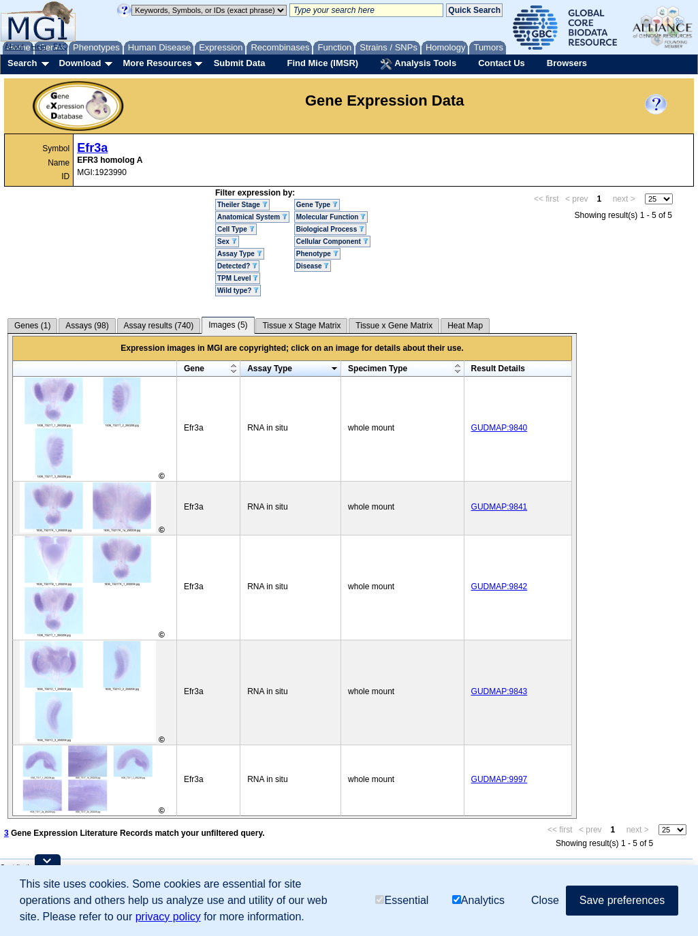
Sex (227, 241)
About (15, 46)
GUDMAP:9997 (499, 779)
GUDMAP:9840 (499, 428)
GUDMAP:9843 (499, 691)
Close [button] (545, 900)
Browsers (567, 63)
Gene (194, 368)
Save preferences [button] (622, 900)
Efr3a (92, 148)
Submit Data (240, 63)
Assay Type (239, 254)
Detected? (237, 266)
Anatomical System (252, 217)
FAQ (60, 46)
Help (38, 46)
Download (80, 63)
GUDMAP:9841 (499, 507)
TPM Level (237, 278)
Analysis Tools (418, 64)
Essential (401, 900)
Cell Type (236, 229)
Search (22, 63)
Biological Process (330, 229)
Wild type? (238, 290)
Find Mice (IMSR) (322, 63)
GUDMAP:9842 (499, 586)
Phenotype (317, 254)
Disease (313, 266)
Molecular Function (331, 217)
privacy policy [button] (168, 916)
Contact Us (501, 63)
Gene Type (317, 204)
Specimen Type (377, 368)
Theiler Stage (242, 204)
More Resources (157, 63)
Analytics (478, 900)
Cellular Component (332, 241)
